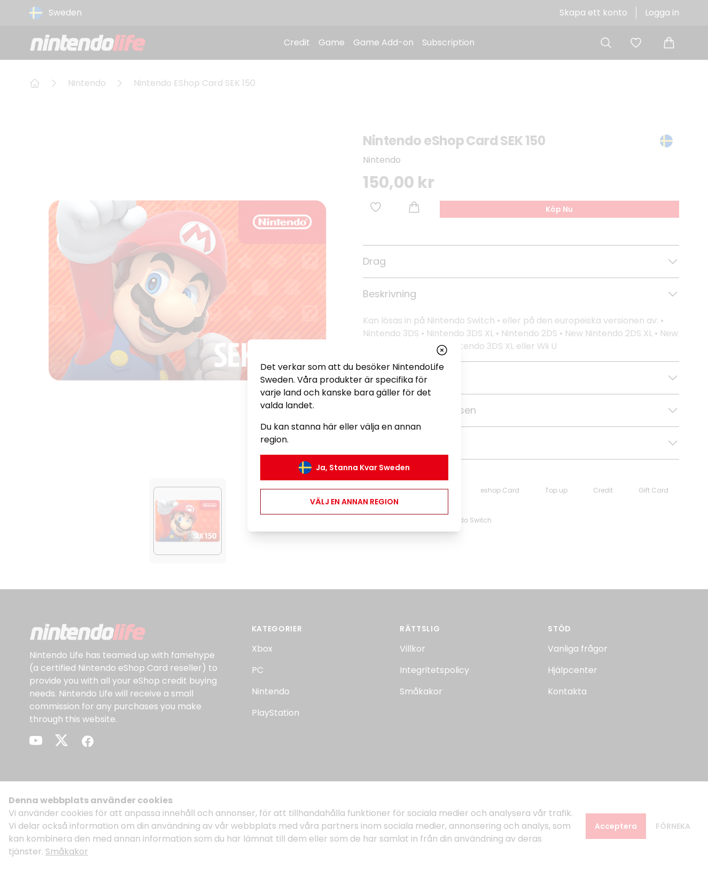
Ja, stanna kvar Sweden (354, 467)
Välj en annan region (354, 501)
